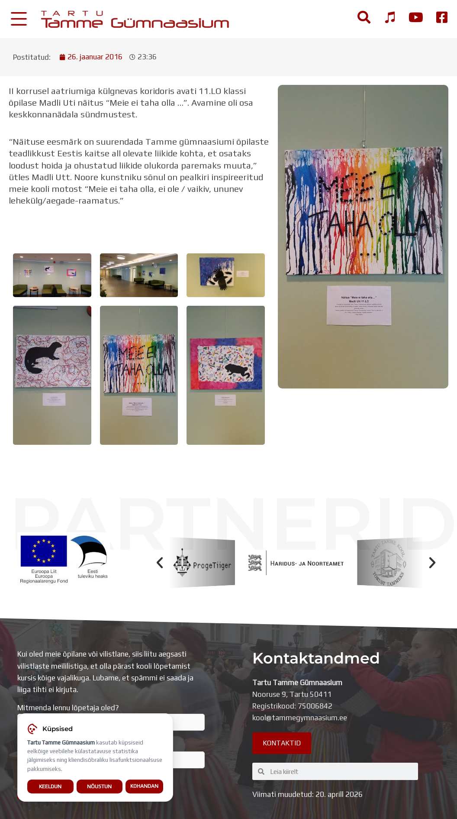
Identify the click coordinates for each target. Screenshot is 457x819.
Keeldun (50, 786)
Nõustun (99, 786)
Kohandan (144, 786)
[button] (159, 562)
